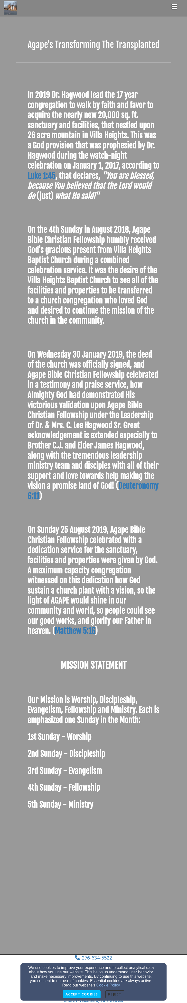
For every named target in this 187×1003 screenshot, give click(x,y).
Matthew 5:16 (75, 631)
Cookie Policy (108, 985)
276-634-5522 (97, 957)
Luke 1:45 (41, 176)
